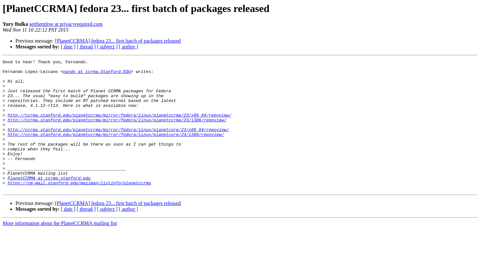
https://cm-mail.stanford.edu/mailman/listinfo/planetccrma (79, 208)
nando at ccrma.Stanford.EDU (97, 74)
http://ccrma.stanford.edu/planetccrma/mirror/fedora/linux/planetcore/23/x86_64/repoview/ (118, 144)
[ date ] (68, 46)
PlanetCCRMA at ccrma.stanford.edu (49, 202)
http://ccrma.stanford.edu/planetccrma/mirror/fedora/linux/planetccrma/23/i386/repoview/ (117, 132)
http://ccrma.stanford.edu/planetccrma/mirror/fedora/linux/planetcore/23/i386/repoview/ (116, 150)
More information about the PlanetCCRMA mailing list (60, 249)
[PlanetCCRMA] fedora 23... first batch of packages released (118, 41)
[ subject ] (107, 46)
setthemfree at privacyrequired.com (66, 24)
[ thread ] (86, 46)
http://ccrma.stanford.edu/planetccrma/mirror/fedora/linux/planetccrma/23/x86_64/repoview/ (119, 126)
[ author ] (128, 46)
